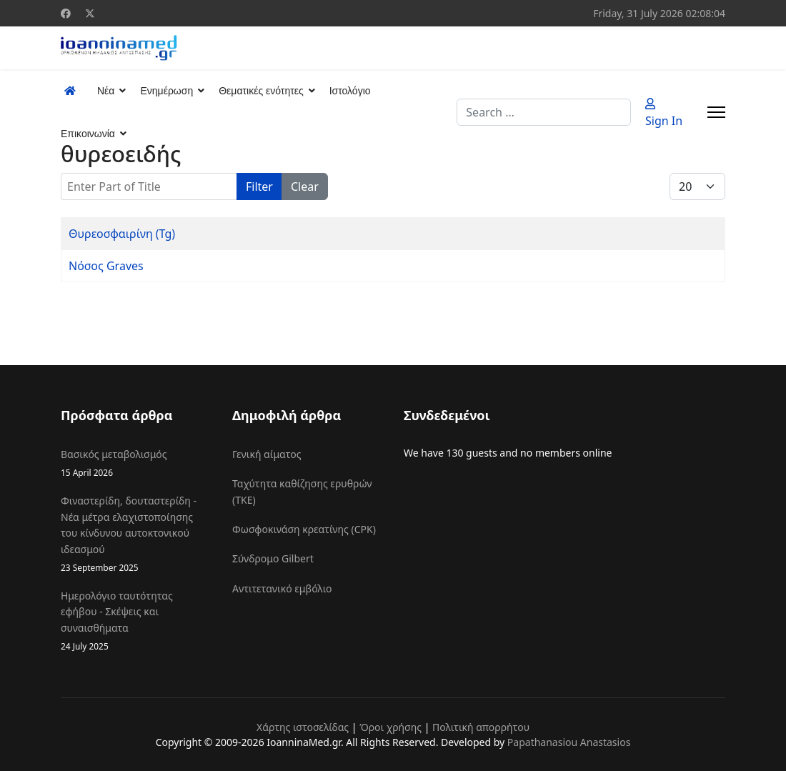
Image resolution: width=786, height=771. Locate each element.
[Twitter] (90, 13)
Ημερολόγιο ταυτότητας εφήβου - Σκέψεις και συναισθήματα (136, 621)
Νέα (105, 90)
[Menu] (716, 112)
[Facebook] (66, 13)
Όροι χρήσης (390, 727)
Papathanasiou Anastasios (569, 742)
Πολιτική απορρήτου (480, 727)
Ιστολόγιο (350, 90)
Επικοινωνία (88, 133)
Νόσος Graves (106, 266)
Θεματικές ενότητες (261, 90)
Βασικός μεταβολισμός (136, 463)
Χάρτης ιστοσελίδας (303, 727)
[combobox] (544, 112)
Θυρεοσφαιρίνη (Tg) (122, 234)
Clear (305, 186)
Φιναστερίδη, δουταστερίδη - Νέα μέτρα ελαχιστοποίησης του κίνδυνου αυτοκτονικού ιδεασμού (136, 534)
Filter (259, 186)
